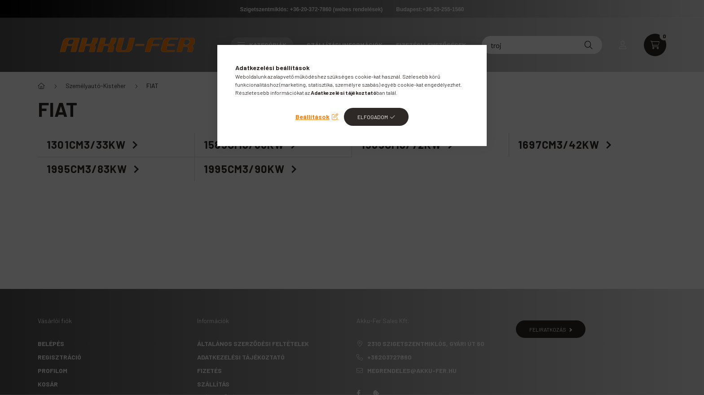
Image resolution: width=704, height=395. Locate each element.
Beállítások (312, 116)
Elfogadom (372, 117)
